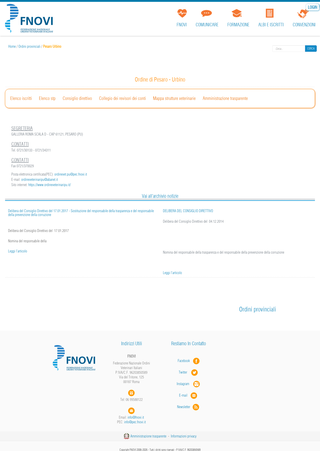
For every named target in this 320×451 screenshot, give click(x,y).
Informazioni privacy (183, 436)
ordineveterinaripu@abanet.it (39, 179)
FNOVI (182, 25)
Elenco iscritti (21, 98)
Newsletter (188, 406)
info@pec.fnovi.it (135, 422)
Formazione (238, 25)
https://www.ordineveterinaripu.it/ (49, 184)
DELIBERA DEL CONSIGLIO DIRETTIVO (188, 211)
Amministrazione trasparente (225, 98)
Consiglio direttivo (77, 98)
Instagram (189, 383)
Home (12, 46)
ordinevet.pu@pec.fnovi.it (70, 174)
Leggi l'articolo (17, 251)
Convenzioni (304, 25)
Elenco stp (47, 98)
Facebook (185, 360)
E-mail (183, 395)
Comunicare (207, 25)
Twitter (189, 372)
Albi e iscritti (271, 25)
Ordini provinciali (29, 46)
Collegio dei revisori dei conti (122, 98)
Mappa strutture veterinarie (174, 98)
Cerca (311, 48)
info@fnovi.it (136, 417)
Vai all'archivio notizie (160, 196)
